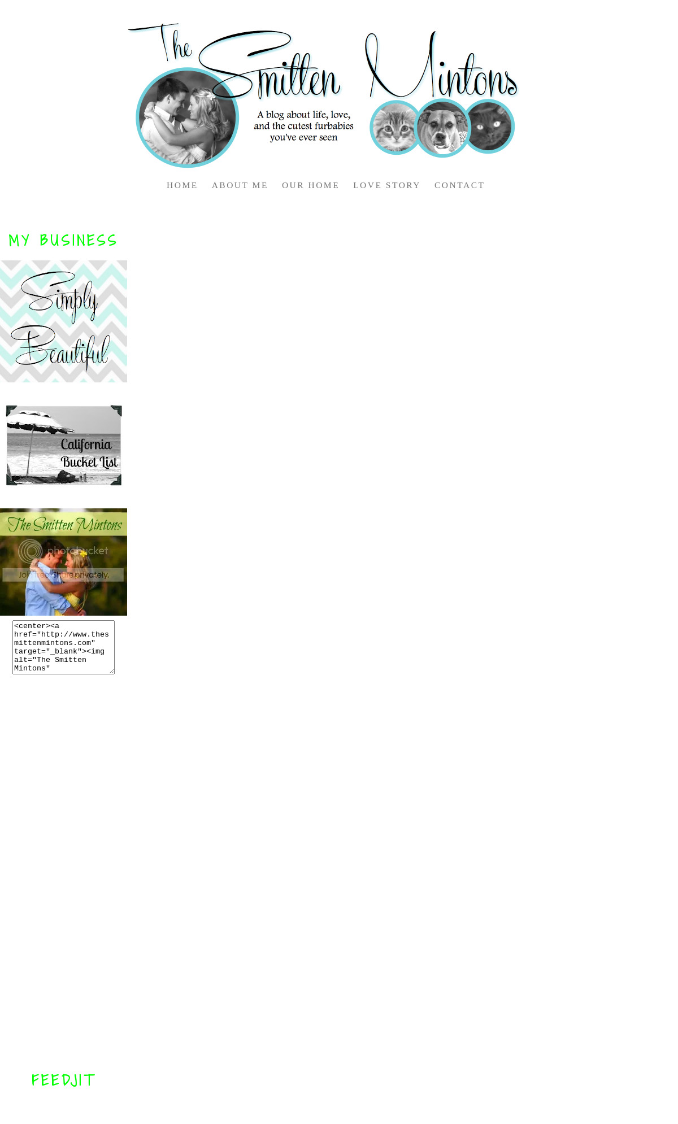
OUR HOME (311, 185)
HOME (182, 185)
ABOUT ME (240, 185)
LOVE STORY (387, 185)
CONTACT (459, 185)
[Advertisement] (64, 872)
